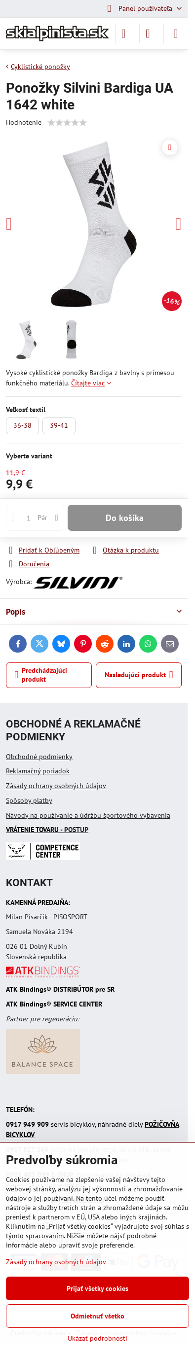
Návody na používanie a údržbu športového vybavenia (88, 815)
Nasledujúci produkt (139, 675)
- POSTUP (47, 829)
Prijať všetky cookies (97, 1288)
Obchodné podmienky (39, 756)
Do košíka (125, 517)
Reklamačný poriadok (38, 770)
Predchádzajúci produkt (41, 675)
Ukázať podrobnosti (97, 1338)
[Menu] (176, 33)
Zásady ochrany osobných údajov (56, 785)
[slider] (67, 123)
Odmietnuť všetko (97, 1316)
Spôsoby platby (29, 800)
